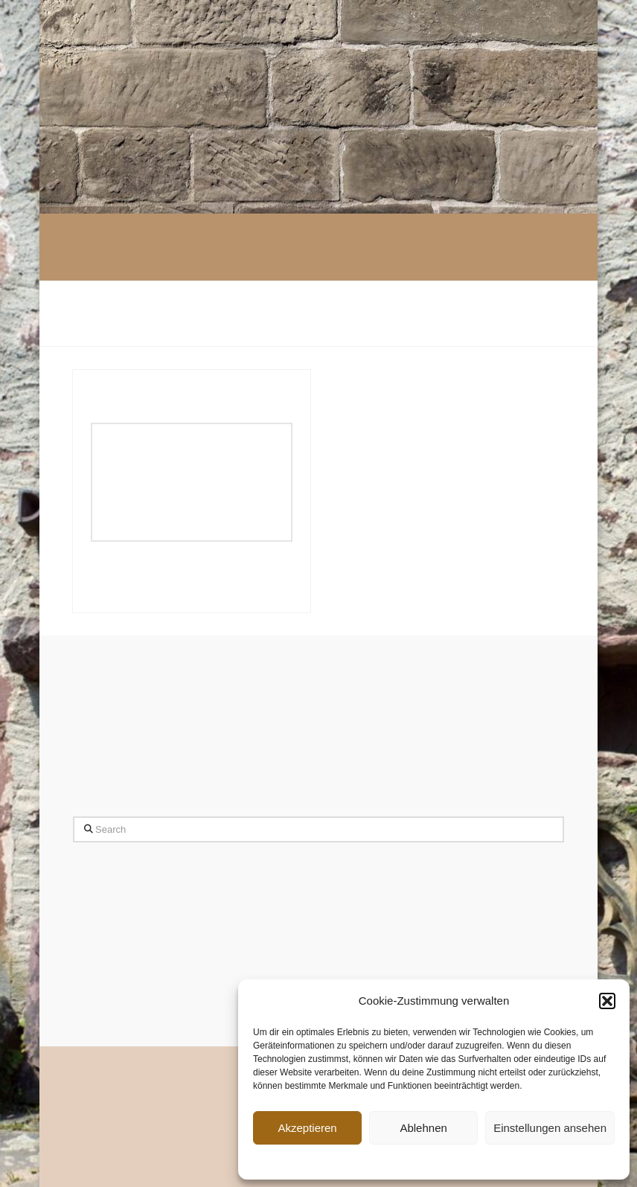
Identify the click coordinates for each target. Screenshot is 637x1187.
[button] (607, 1001)
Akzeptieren (307, 1128)
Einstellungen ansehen (549, 1128)
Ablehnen (423, 1128)
